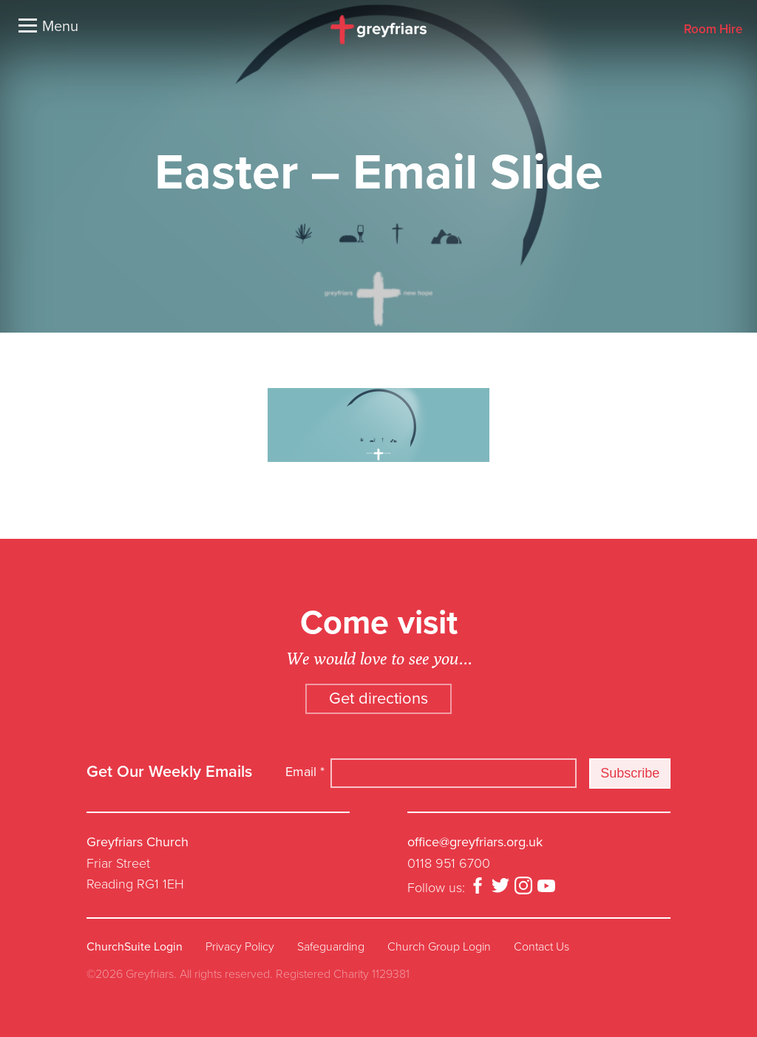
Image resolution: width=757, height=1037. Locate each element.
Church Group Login (439, 946)
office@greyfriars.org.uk (475, 842)
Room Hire (713, 30)
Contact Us (541, 946)
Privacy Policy (240, 946)
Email (305, 772)
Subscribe (629, 773)
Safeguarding (330, 946)
